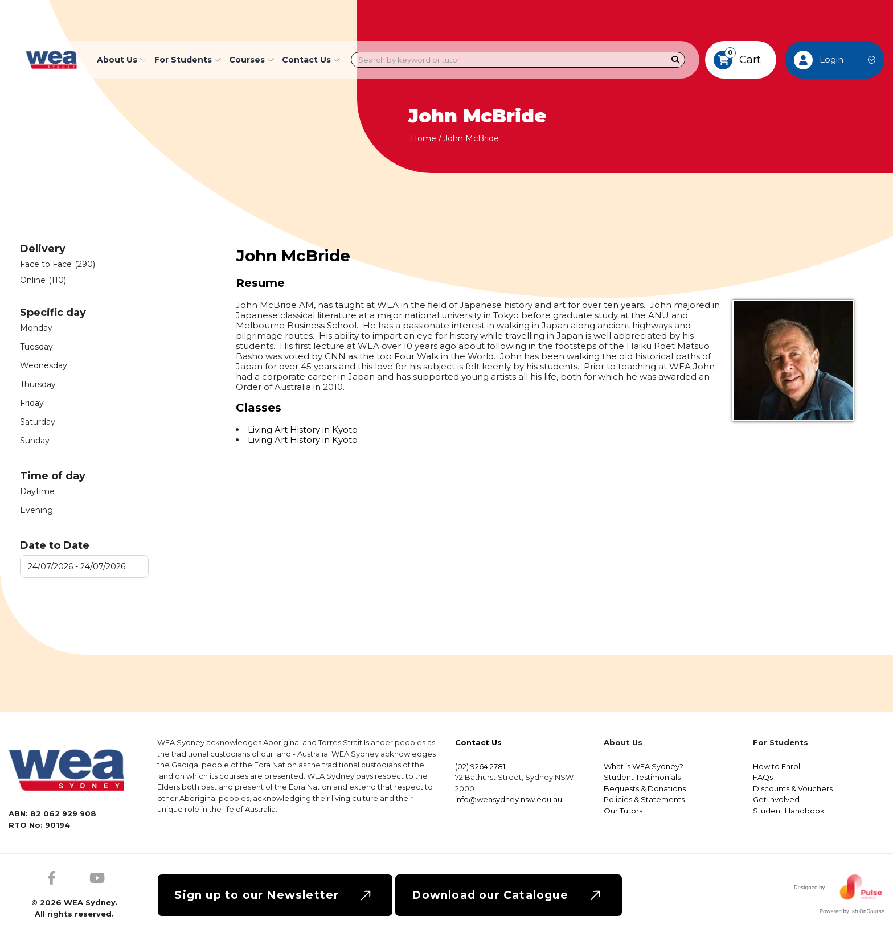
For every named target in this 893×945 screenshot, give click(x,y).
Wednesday (43, 365)
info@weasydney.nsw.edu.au (508, 799)
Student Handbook (789, 810)
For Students (187, 60)
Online (43, 280)
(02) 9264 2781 (480, 766)
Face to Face (57, 264)
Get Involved (776, 799)
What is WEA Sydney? (643, 766)
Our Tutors (623, 810)
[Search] (675, 60)
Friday (32, 403)
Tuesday (36, 347)
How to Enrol (776, 766)
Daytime (37, 491)
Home (423, 138)
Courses (251, 60)
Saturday (37, 422)
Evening (36, 510)
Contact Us (311, 60)
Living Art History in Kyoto (303, 429)
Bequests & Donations (645, 788)
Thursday (38, 384)
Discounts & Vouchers (793, 788)
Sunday (35, 440)
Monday (36, 328)
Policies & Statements (644, 799)
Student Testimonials (642, 777)
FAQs (763, 777)
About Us (121, 60)
